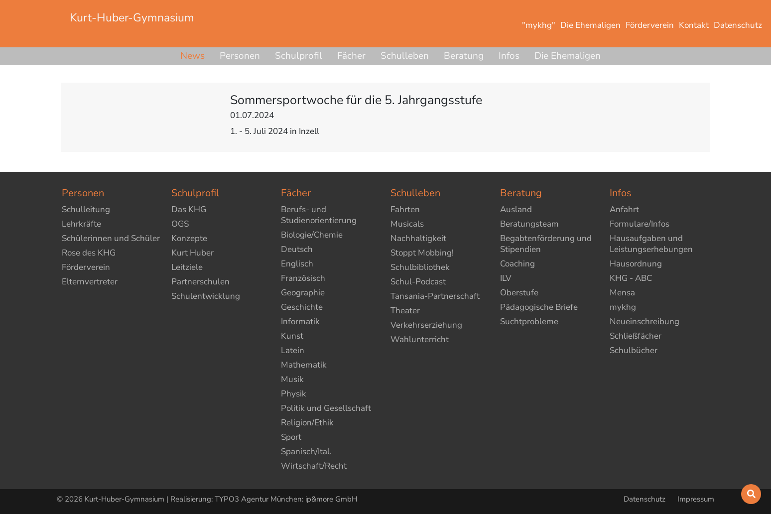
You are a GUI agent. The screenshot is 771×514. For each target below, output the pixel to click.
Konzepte (189, 238)
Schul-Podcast (418, 281)
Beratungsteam (529, 224)
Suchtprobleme (529, 321)
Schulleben (405, 55)
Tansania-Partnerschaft (435, 296)
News (192, 55)
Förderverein (86, 267)
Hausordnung (636, 263)
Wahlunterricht (419, 339)
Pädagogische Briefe (539, 307)
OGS (180, 224)
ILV (506, 278)
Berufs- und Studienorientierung (319, 215)
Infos (509, 55)
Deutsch (297, 249)
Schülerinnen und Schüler (111, 238)
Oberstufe (519, 292)
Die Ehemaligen (567, 55)
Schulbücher (633, 350)
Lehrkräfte (81, 224)
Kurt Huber (192, 252)
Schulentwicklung (205, 296)
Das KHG (188, 209)
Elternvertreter (90, 281)
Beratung (464, 55)
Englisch (297, 263)
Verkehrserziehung (426, 325)
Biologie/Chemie (312, 235)
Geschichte (302, 307)
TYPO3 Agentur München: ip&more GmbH (286, 499)
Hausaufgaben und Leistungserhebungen (651, 244)
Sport (291, 437)
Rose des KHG (89, 252)
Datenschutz (645, 499)
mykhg (623, 307)
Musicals (407, 224)
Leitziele (187, 267)
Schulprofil (298, 55)
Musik (292, 379)
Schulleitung (86, 209)
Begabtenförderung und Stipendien (546, 244)
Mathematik (304, 365)
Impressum (695, 499)
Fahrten (405, 209)
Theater (405, 310)
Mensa (622, 292)
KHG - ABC (631, 278)
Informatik (300, 321)
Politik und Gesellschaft (326, 408)
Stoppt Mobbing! (422, 252)
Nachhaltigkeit (418, 238)
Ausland (516, 209)
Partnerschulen (200, 281)
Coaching (517, 263)
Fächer (351, 55)
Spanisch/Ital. (306, 451)
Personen (240, 55)
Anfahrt (624, 209)
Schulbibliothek (420, 267)
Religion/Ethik (307, 422)
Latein (292, 350)
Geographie (303, 292)
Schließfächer (635, 336)
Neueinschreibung (644, 321)
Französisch (303, 278)
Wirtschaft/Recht (314, 466)
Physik (293, 393)
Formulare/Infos (639, 224)
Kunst (292, 336)
